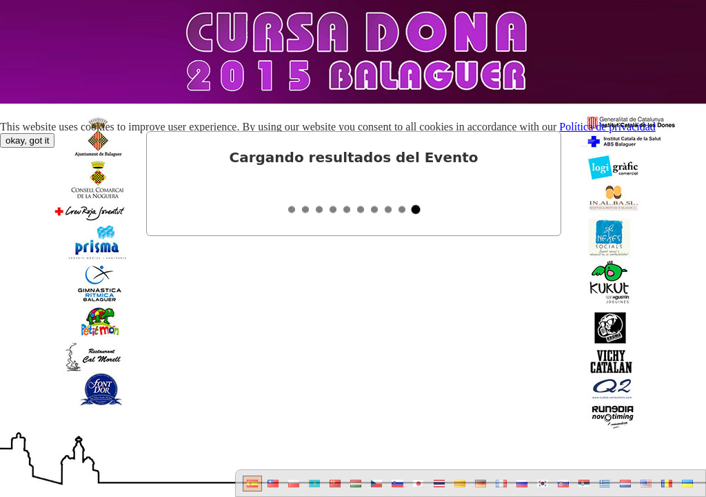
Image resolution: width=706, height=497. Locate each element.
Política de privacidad (607, 127)
